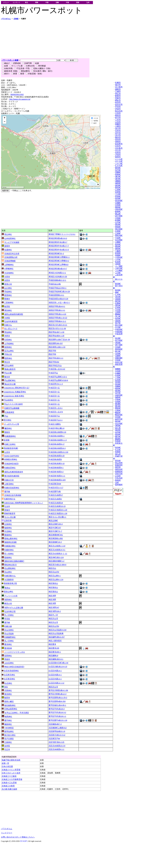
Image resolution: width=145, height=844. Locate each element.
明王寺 (7, 362)
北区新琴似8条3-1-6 (57, 731)
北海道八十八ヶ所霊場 (11, 770)
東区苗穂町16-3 (55, 542)
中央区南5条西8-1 (56, 468)
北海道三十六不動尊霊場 (12, 779)
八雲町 (118, 378)
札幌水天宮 (9, 480)
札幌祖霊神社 (10, 468)
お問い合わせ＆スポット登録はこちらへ (18, 837)
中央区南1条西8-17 (57, 444)
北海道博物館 (10, 261)
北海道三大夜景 (8, 786)
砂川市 (118, 117)
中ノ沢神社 (9, 615)
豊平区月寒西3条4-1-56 (58, 690)
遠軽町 (118, 183)
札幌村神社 (9, 550)
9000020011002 (17, 95)
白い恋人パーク (10, 329)
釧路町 (118, 212)
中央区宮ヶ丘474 (56, 412)
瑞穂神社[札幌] (10, 542)
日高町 (118, 371)
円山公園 (8, 373)
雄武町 (118, 430)
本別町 (118, 417)
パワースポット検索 (10, 60)
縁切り (6, 74)
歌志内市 (119, 111)
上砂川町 (119, 268)
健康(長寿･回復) (10, 71)
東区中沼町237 (55, 528)
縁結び (6, 63)
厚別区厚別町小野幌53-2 (59, 261)
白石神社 (8, 683)
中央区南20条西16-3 (57, 448)
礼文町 (118, 450)
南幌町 (118, 369)
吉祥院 (7, 746)
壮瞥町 (118, 303)
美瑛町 (118, 382)
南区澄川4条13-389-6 (57, 565)
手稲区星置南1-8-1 (56, 295)
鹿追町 (118, 246)
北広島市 (119, 148)
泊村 (117, 483)
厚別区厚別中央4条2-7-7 (59, 246)
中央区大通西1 (55, 424)
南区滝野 (52, 596)
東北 (26, 2)
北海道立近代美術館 (12, 495)
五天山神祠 (8, 366)
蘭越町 (118, 439)
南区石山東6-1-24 (56, 580)
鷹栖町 (118, 314)
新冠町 (118, 284)
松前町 (118, 262)
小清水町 (119, 257)
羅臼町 (118, 437)
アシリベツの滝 (10, 596)
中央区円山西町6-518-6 (58, 380)
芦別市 (118, 107)
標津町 (118, 391)
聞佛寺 (7, 299)
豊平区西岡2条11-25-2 (58, 698)
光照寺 (7, 280)
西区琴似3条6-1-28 (56, 336)
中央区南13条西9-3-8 (57, 432)
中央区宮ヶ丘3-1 (55, 408)
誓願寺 (7, 432)
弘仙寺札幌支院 (10, 321)
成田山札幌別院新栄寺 (13, 472)
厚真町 (118, 227)
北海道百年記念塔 (11, 254)
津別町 (118, 343)
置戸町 (118, 323)
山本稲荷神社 (10, 238)
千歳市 (118, 91)
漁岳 (6, 687)
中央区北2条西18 (56, 503)
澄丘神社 (8, 234)
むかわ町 (119, 166)
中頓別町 (119, 330)
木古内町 (119, 424)
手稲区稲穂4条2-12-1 (57, 280)
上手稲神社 (9, 344)
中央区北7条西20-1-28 (58, 510)
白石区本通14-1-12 (56, 683)
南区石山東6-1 (55, 576)
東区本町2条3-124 (56, 557)
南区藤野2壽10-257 (57, 637)
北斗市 (118, 150)
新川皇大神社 (10, 735)
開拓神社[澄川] (10, 565)
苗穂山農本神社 (10, 539)
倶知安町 (119, 209)
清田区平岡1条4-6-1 (57, 306)
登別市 (118, 139)
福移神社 (8, 528)
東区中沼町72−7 (55, 531)
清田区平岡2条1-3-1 (57, 310)
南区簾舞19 (53, 656)
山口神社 (8, 288)
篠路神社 (8, 724)
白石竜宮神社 (9, 679)
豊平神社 (8, 720)
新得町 (118, 290)
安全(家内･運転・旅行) (41, 71)
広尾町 (118, 231)
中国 (67, 2)
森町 (117, 292)
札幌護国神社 (10, 436)
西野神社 (8, 358)
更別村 (118, 461)
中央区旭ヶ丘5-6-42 (57, 369)
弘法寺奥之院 (10, 611)
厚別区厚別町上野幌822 (58, 265)
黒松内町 (119, 235)
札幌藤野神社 (10, 637)
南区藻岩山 (53, 583)
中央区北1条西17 (56, 495)
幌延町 (118, 413)
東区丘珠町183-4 (56, 524)
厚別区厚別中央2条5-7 (58, 242)
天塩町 (118, 347)
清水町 (118, 297)
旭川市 (118, 85)
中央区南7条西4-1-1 (57, 476)
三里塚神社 (8, 303)
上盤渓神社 (9, 484)
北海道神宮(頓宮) (11, 464)
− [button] (4, 122)
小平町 (118, 260)
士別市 (118, 122)
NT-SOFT (23, 841)
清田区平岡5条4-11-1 (57, 321)
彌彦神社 (8, 428)
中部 (46, 2)
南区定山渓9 (54, 626)
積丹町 (118, 301)
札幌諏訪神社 (10, 546)
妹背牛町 (119, 419)
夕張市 (118, 155)
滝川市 (118, 135)
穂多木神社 (14, 396)
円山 (6, 416)
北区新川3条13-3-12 (57, 735)
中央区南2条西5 (55, 459)
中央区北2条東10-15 (57, 506)
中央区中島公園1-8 (56, 428)
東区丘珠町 (53, 521)
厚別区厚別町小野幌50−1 (59, 257)
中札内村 (119, 478)
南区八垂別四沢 (55, 641)
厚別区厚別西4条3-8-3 (58, 238)
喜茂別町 (119, 201)
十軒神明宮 (9, 728)
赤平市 (118, 133)
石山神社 (8, 572)
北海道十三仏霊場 (9, 783)
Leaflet (87, 188)
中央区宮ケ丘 (54, 388)
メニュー (6, 2)
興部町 (118, 207)
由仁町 (118, 428)
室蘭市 (118, 124)
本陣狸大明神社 (10, 459)
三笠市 (118, 120)
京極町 (118, 203)
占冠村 (118, 476)
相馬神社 (8, 717)
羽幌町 (118, 172)
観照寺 (7, 698)
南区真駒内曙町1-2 (56, 561)
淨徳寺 (7, 659)
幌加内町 (119, 415)
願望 (21, 74)
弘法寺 (7, 506)
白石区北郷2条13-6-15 (58, 667)
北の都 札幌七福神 (9, 789)
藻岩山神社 (8, 592)
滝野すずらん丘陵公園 (13, 608)
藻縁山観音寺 (10, 369)
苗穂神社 (8, 558)
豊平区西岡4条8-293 (57, 701)
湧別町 (118, 426)
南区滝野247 (54, 607)
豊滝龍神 (8, 648)
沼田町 (118, 264)
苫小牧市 (119, 87)
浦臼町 (118, 176)
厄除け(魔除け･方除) (40, 68)
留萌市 (118, 157)
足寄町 (118, 308)
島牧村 (118, 480)
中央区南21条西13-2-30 (58, 452)
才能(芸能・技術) (34, 74)
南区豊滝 (52, 644)
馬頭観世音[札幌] (11, 448)
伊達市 (118, 109)
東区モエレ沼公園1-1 (57, 517)
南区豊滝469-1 (55, 652)
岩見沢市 (119, 104)
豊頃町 (118, 406)
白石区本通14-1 (55, 671)
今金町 (118, 238)
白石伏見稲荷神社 (11, 671)
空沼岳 (7, 619)
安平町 (118, 170)
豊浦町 (118, 404)
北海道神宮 (9, 412)
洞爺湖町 (119, 358)
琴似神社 (8, 332)
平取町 (118, 399)
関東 (36, 2)
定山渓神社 (9, 630)
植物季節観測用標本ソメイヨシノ (23, 503)
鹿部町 (118, 249)
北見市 (118, 146)
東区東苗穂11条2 (56, 538)
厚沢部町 (119, 229)
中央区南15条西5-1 (57, 436)
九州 (87, 2)
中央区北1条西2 (55, 499)
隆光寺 (7, 377)
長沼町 (118, 338)
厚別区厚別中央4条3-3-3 (59, 250)
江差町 (118, 233)
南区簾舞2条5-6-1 (56, 659)
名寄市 (118, 153)
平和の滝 (8, 354)
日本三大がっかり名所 (11, 773)
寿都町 (118, 255)
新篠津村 (119, 465)
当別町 (118, 354)
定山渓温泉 (9, 634)
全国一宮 (5, 763)
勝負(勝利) (24, 71)
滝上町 (118, 316)
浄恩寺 (7, 336)
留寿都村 (119, 485)
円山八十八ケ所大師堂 (13, 404)
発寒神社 (8, 347)
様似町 (118, 434)
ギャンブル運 (16, 66)
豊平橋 (7, 492)
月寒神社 (8, 690)
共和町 (118, 205)
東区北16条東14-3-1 (57, 550)
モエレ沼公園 (10, 517)
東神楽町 (119, 349)
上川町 (118, 273)
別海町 (118, 402)
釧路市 (118, 96)
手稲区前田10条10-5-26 (58, 299)
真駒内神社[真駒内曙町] (14, 561)
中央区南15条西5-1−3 (58, 440)
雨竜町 (118, 174)
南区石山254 (54, 572)
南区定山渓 (53, 619)
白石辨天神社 (9, 675)
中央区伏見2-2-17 (56, 488)
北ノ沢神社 (9, 641)
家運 (14, 74)
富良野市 (119, 144)
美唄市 (118, 142)
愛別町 (118, 168)
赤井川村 (119, 474)
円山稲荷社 (8, 400)
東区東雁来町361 (56, 535)
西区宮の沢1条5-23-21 (58, 325)
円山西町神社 (10, 380)
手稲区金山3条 (55, 284)
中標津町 (119, 332)
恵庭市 (118, 98)
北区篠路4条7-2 (55, 724)
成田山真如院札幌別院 (13, 314)
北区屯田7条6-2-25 (56, 742)
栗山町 (118, 214)
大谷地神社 (9, 273)
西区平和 (52, 351)
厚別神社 (8, 310)
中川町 (118, 327)
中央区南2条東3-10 (57, 464)
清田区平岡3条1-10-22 (58, 318)
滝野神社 (8, 600)
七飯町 (118, 251)
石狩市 (118, 131)
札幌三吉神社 (10, 444)
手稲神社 (8, 292)
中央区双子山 (54, 416)
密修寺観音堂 (9, 513)
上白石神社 (9, 663)
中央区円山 (53, 373)
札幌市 (118, 83)
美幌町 (118, 386)
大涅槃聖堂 (9, 580)
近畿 (57, 2)
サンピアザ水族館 (11, 242)
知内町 (118, 319)
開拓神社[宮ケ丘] (16, 388)
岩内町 (118, 198)
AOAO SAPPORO (11, 456)
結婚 (36, 63)
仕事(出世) (29, 66)
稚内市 (118, 137)
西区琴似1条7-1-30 (56, 332)
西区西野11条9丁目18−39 (59, 340)
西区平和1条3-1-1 (56, 358)
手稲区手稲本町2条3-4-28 (59, 292)
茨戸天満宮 (9, 739)
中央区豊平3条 (55, 491)
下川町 (118, 194)
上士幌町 (119, 271)
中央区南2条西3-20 (57, 456)
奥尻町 (118, 187)
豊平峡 (7, 623)
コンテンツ (16, 2)
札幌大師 (8, 626)
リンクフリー (6, 833)
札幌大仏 (8, 325)
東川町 (118, 351)
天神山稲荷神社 (10, 709)
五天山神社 (9, 351)
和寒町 (118, 452)
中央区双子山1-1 (55, 420)
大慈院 (7, 318)
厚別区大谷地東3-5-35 (58, 277)
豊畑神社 (8, 535)
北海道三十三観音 (9, 776)
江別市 (118, 113)
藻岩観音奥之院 (10, 583)
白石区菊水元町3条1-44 (58, 663)
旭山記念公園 (10, 384)
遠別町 (118, 185)
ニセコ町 (119, 163)
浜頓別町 (119, 395)
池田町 (118, 321)
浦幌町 (118, 181)
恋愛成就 (16, 63)
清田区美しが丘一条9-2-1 (59, 303)
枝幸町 (118, 244)
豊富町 (118, 408)
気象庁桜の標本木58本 (11, 760)
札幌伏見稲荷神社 (11, 488)
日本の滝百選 (7, 766)
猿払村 (118, 454)
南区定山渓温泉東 (56, 633)
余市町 (118, 432)
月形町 (118, 218)
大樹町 (118, 312)
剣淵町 (118, 220)
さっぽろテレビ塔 (11, 424)
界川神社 (7, 420)
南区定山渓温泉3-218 (57, 630)
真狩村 (118, 467)
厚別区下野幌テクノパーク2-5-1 (62, 234)
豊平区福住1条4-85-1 (57, 705)
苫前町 (118, 360)
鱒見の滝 (8, 604)
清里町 (118, 299)
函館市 (118, 89)
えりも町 (119, 159)
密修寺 (7, 510)
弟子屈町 (119, 345)
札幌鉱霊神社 (15, 392)
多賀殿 (6, 440)
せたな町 (119, 161)
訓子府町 (119, 216)
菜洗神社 (8, 694)
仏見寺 (7, 452)
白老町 (118, 375)
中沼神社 (8, 531)
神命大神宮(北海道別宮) (14, 667)
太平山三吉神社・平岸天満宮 (17, 713)
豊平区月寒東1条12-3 (57, 694)
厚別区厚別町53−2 (56, 254)
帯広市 (118, 94)
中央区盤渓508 (55, 484)
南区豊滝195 (54, 648)
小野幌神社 (8, 269)
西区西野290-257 (56, 343)
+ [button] (4, 118)
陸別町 (118, 448)
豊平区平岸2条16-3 (57, 709)
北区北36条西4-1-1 (56, 749)
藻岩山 (7, 588)
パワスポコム (6, 829)
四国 (77, 2)
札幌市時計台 (9, 499)
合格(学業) (7, 68)
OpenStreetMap (95, 188)
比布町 (118, 380)
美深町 (118, 384)
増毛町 (118, 305)
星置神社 (8, 295)
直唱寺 (7, 246)
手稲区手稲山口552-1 (57, 288)
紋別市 (118, 102)
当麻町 (118, 356)
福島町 (118, 397)
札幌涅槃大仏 (10, 576)
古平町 (118, 222)
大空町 (118, 310)
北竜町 (118, 410)
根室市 (118, 115)
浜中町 (118, 393)
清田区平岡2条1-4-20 (57, 314)
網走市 (118, 100)
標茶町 (118, 389)
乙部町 (118, 190)
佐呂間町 (119, 240)
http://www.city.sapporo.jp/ (19, 99)
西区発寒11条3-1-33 (57, 347)
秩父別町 (119, 325)
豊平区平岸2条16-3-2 (57, 712)
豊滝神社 (8, 644)
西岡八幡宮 (9, 702)
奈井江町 (119, 362)
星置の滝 (8, 284)
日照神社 (8, 340)
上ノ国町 (119, 266)
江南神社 (8, 742)
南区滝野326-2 (55, 611)
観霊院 (7, 307)
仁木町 (118, 294)
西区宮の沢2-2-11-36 (57, 329)
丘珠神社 (8, 524)
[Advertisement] (72, 39)
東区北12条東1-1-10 (57, 546)
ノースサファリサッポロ (14, 652)
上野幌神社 (9, 265)
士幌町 (118, 242)
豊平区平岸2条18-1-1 (57, 716)
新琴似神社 (9, 731)
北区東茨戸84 (54, 739)
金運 (5, 66)
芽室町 (118, 196)
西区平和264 (54, 362)
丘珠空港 (8, 521)
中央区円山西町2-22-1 (58, 377)
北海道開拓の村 (10, 257)
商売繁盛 (41, 66)
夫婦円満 (27, 63)
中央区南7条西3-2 (56, 472)
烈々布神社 (9, 554)
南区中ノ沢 (53, 615)
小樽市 (118, 126)
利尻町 (118, 441)
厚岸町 (118, 225)
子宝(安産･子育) (22, 68)
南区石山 (52, 568)
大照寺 (7, 277)
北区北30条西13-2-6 (57, 746)
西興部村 (119, 472)
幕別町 (118, 421)
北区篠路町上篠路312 (58, 728)
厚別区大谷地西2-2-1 (57, 273)
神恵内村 (119, 469)
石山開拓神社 (10, 568)
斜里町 (118, 253)
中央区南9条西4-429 (57, 480)
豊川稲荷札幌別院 (11, 476)
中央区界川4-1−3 (56, 384)
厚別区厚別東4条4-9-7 (58, 269)
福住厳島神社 (10, 705)
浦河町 (118, 179)
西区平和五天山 (55, 366)
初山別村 (119, 463)
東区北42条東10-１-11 (58, 554)
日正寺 (7, 749)
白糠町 (118, 373)
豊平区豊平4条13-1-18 (58, 720)
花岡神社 (8, 656)
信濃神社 (8, 250)
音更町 (118, 192)
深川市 (118, 128)
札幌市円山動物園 (11, 408)
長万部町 (119, 340)
